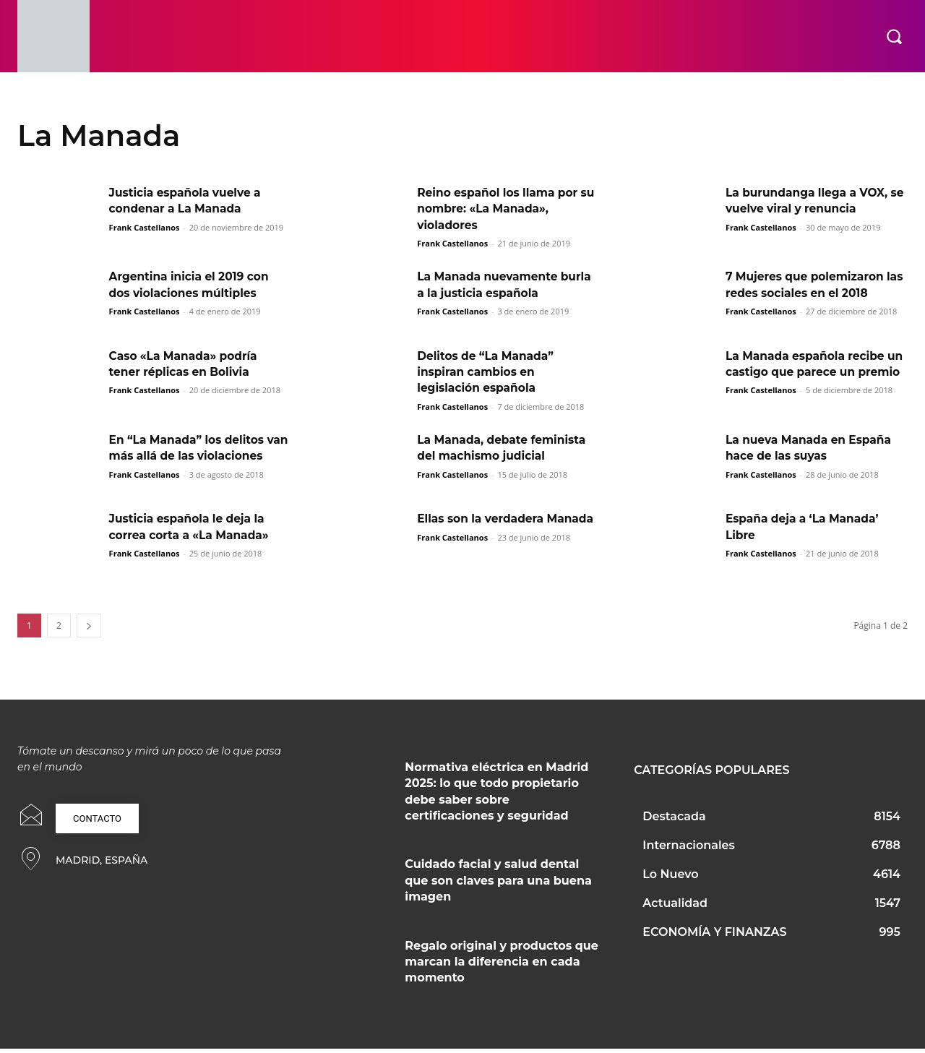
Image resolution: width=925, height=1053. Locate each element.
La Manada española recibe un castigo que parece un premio (808, 372)
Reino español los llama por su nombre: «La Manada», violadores (500, 209)
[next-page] (89, 630)
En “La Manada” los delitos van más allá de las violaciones (189, 456)
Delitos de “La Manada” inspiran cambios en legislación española (488, 372)
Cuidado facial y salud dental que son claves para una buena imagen (498, 885)
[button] (894, 36)
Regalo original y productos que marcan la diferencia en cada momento (501, 966)
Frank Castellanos (144, 227)
